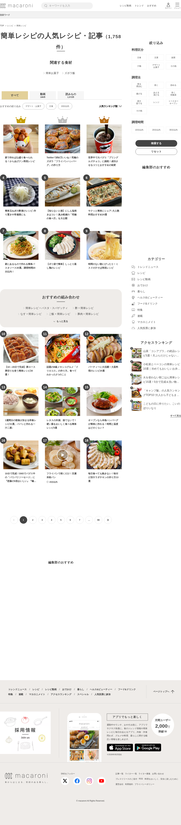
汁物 (139, 66)
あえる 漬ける (156, 93)
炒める (173, 85)
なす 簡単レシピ (30, 314)
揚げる (139, 94)
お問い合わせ (158, 774)
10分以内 (65, 106)
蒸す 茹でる (139, 102)
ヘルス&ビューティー (101, 689)
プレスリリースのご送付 (126, 779)
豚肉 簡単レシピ (87, 314)
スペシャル (83, 694)
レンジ (156, 102)
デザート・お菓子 (33, 106)
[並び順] (110, 106)
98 (98, 520)
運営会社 (119, 784)
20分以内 (156, 130)
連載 (21, 694)
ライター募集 (144, 774)
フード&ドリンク (127, 689)
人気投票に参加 (102, 694)
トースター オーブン (173, 102)
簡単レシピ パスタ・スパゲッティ (45, 308)
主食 (51, 106)
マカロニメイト (37, 694)
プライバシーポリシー (144, 784)
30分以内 (173, 130)
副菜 (173, 57)
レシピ (35, 689)
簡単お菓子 (51, 73)
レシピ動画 (125, 5)
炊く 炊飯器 (173, 93)
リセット (156, 151)
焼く (156, 85)
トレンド (139, 5)
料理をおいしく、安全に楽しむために (161, 779)
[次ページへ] (108, 520)
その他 (173, 66)
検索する (156, 143)
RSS (141, 779)
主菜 (156, 57)
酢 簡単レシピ (83, 308)
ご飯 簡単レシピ (58, 314)
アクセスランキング (61, 694)
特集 (10, 694)
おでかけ (66, 689)
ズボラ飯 (68, 73)
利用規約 (129, 784)
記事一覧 (119, 774)
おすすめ (151, 5)
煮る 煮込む (139, 85)
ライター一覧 (131, 774)
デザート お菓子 (156, 66)
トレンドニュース (17, 689)
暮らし (80, 689)
